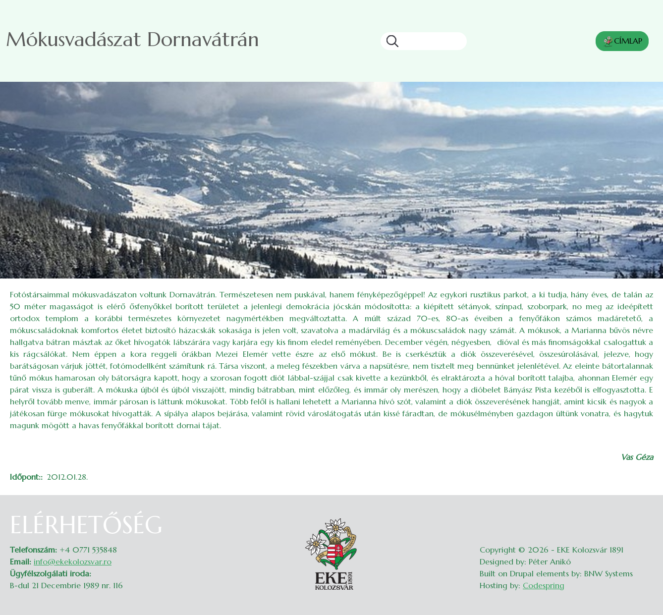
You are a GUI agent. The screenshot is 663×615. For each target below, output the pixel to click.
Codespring (543, 585)
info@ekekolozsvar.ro (72, 561)
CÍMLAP (622, 42)
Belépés (643, 517)
